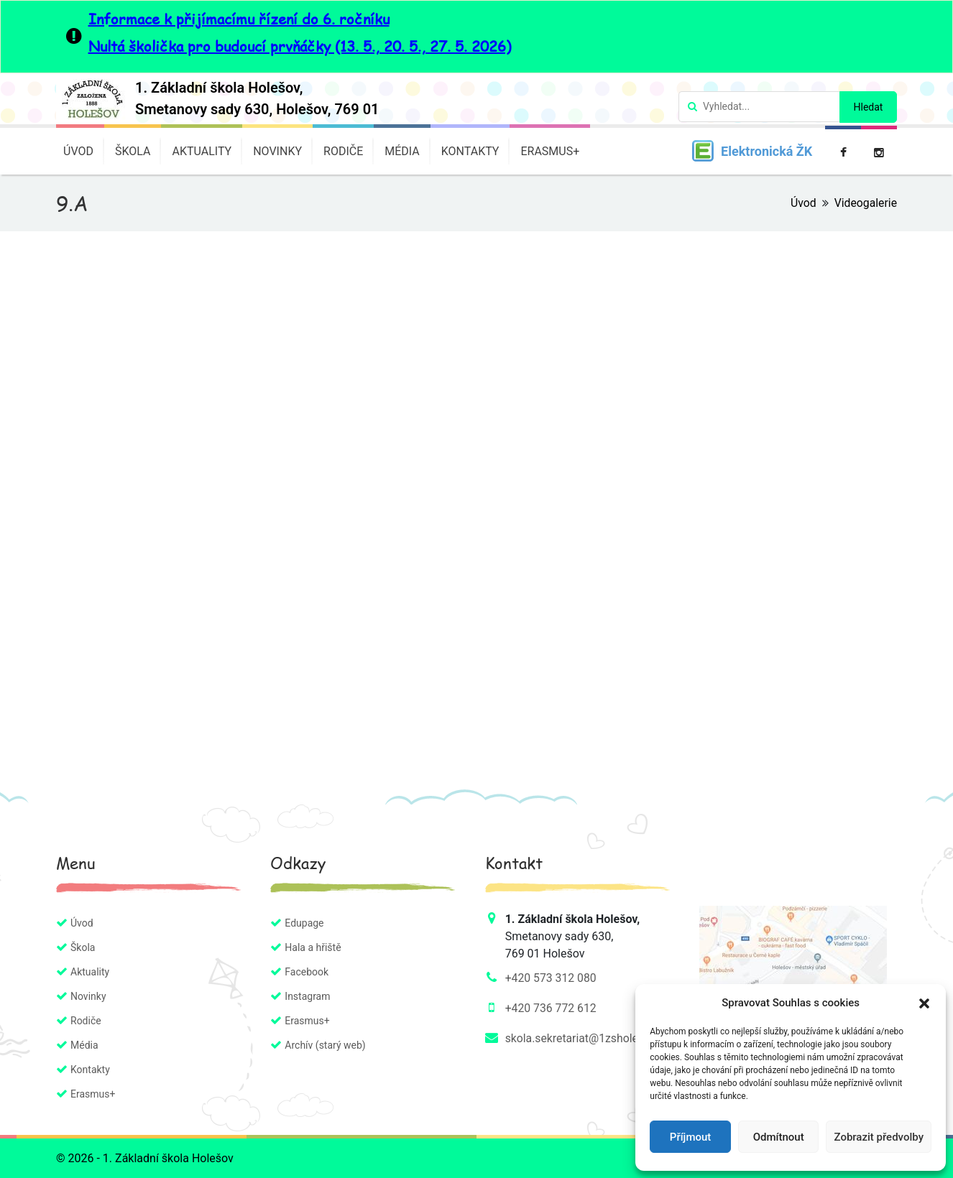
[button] (924, 1003)
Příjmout (690, 1137)
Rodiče (343, 151)
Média (402, 151)
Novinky (277, 151)
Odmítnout (778, 1137)
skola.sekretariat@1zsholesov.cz (589, 1038)
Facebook (306, 972)
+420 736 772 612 (551, 1008)
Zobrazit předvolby (879, 1137)
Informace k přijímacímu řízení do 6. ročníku (239, 19)
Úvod (78, 151)
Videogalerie (865, 203)
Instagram (307, 996)
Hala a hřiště (313, 947)
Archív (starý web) (325, 1045)
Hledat (868, 107)
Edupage (304, 923)
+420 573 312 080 (551, 978)
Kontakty (470, 151)
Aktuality (201, 151)
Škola (133, 151)
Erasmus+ (549, 151)
